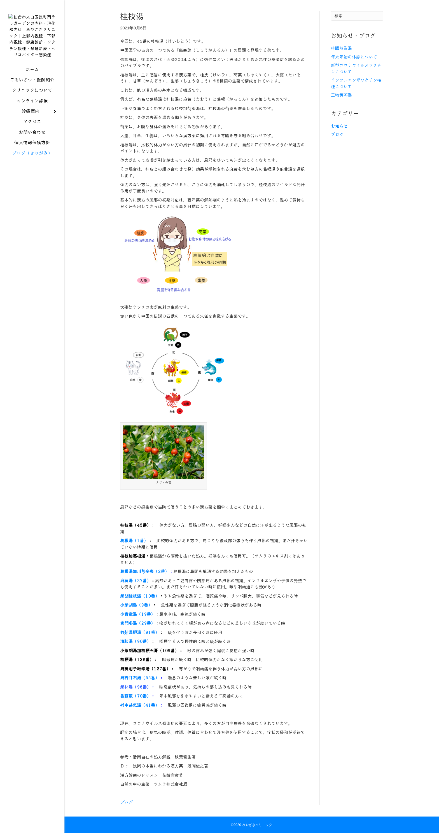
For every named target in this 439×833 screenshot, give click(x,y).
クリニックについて (32, 94)
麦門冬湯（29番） (137, 623)
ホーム (32, 73)
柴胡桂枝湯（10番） (139, 596)
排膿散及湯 (341, 48)
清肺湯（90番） (135, 641)
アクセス (32, 125)
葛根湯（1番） (134, 541)
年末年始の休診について (354, 57)
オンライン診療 (32, 104)
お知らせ (339, 126)
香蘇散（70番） (135, 696)
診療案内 (30, 115)
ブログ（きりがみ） (32, 156)
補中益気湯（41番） (139, 705)
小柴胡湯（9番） (136, 605)
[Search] (357, 16)
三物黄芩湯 (341, 95)
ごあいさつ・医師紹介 (32, 83)
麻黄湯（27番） (135, 581)
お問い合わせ (32, 135)
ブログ (126, 802)
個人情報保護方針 (32, 146)
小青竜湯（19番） (137, 614)
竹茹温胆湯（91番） (139, 632)
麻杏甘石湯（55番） (139, 678)
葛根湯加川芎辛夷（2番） (144, 571)
